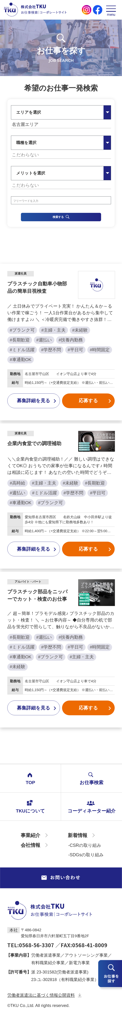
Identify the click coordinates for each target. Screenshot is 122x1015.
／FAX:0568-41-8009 (81, 945)
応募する (95, 400)
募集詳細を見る (36, 400)
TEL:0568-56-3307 (30, 945)
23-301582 (46, 972)
